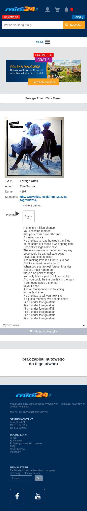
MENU (43, 42)
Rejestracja (11, 17)
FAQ (12, 446)
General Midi (28, 217)
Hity (22, 196)
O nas (13, 437)
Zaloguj (78, 17)
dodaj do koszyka (43, 331)
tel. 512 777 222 (18, 425)
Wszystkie (33, 196)
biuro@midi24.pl (19, 422)
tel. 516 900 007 (18, 427)
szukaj (73, 24)
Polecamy (15, 452)
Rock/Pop (48, 196)
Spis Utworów (17, 449)
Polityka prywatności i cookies (26, 443)
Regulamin (16, 440)
